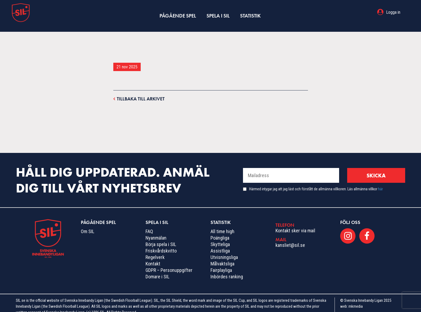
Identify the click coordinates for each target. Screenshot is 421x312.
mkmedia (356, 299)
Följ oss (350, 215)
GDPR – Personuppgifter (169, 263)
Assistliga (220, 244)
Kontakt (153, 257)
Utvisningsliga (224, 250)
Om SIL (87, 224)
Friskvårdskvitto (161, 244)
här (380, 182)
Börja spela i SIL (161, 237)
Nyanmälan (156, 231)
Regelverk (155, 250)
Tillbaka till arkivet (139, 91)
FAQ (149, 224)
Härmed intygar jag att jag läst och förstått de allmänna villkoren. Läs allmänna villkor (316, 182)
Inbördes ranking (226, 269)
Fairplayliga (221, 263)
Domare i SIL (157, 269)
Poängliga (219, 231)
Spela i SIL (217, 12)
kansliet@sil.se (290, 238)
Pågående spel (178, 12)
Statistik (249, 12)
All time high (222, 224)
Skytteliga (220, 237)
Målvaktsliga (222, 257)
